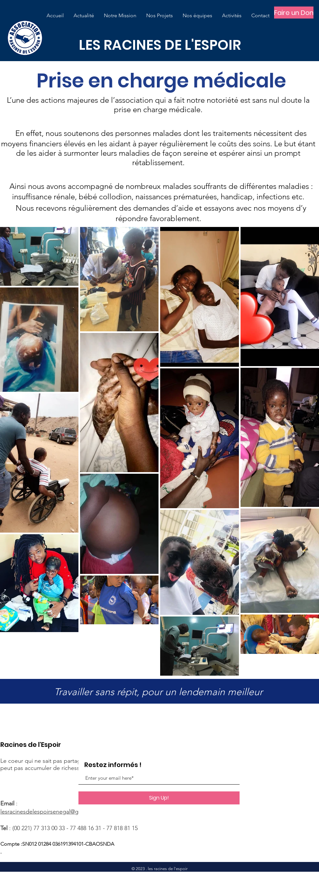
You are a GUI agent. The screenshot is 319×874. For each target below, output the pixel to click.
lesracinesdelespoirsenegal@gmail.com (51, 811)
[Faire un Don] (293, 13)
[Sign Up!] (159, 797)
